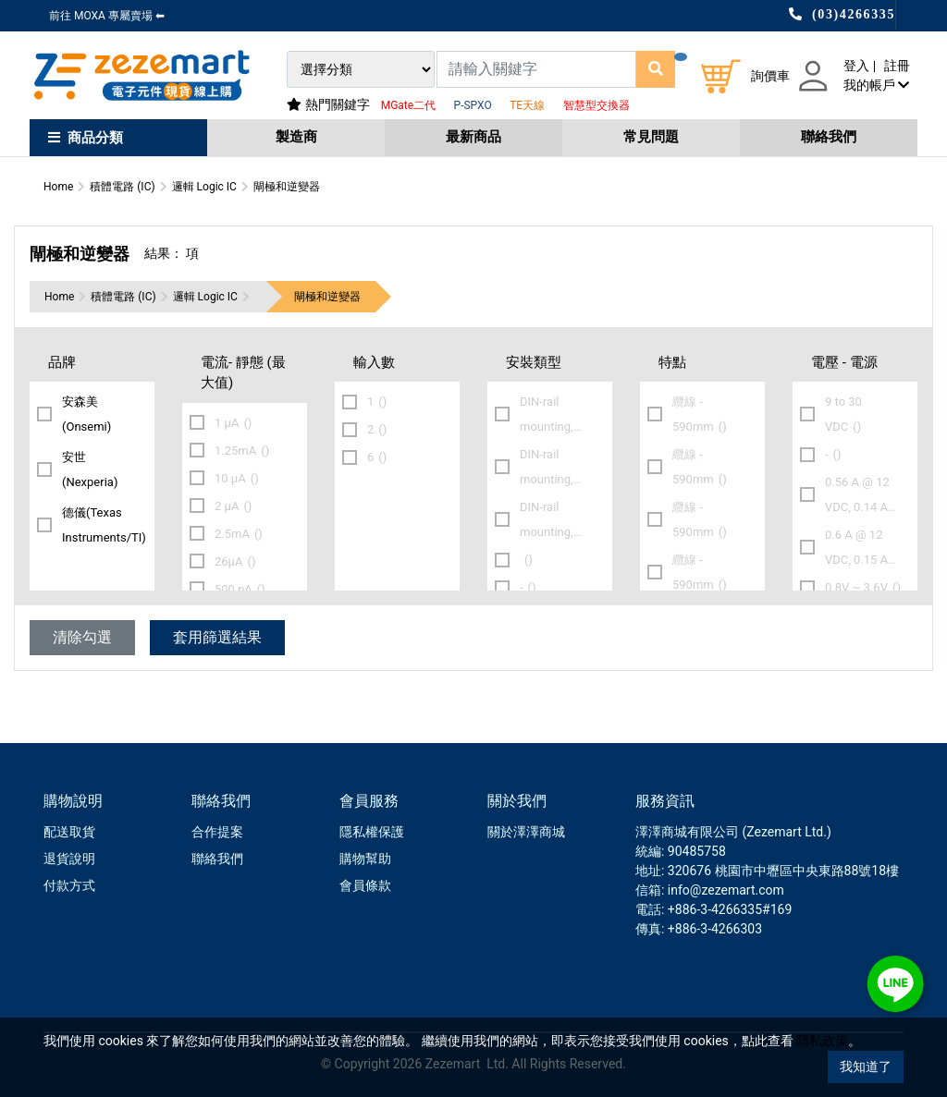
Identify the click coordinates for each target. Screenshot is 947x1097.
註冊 (897, 65)
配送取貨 (69, 831)
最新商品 (473, 136)
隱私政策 (822, 1040)
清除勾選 (82, 637)
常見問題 (651, 136)
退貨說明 (69, 858)
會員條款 (365, 885)
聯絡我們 (828, 136)
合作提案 (217, 831)
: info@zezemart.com (722, 890)
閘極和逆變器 (327, 296)
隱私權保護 (371, 831)
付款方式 (69, 885)
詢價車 (770, 75)
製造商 (296, 136)
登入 (856, 65)
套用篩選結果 (217, 637)
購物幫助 (365, 858)
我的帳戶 (876, 85)
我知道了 (866, 1066)
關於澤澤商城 (526, 831)
